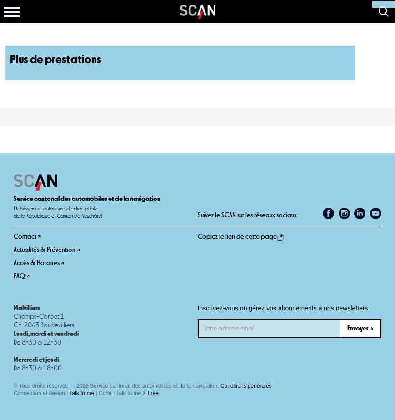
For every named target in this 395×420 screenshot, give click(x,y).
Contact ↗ (27, 236)
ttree (153, 393)
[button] (11, 11)
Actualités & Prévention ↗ (47, 249)
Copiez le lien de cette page (241, 236)
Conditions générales (246, 386)
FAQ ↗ (22, 276)
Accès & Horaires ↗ (39, 263)
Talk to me (82, 393)
